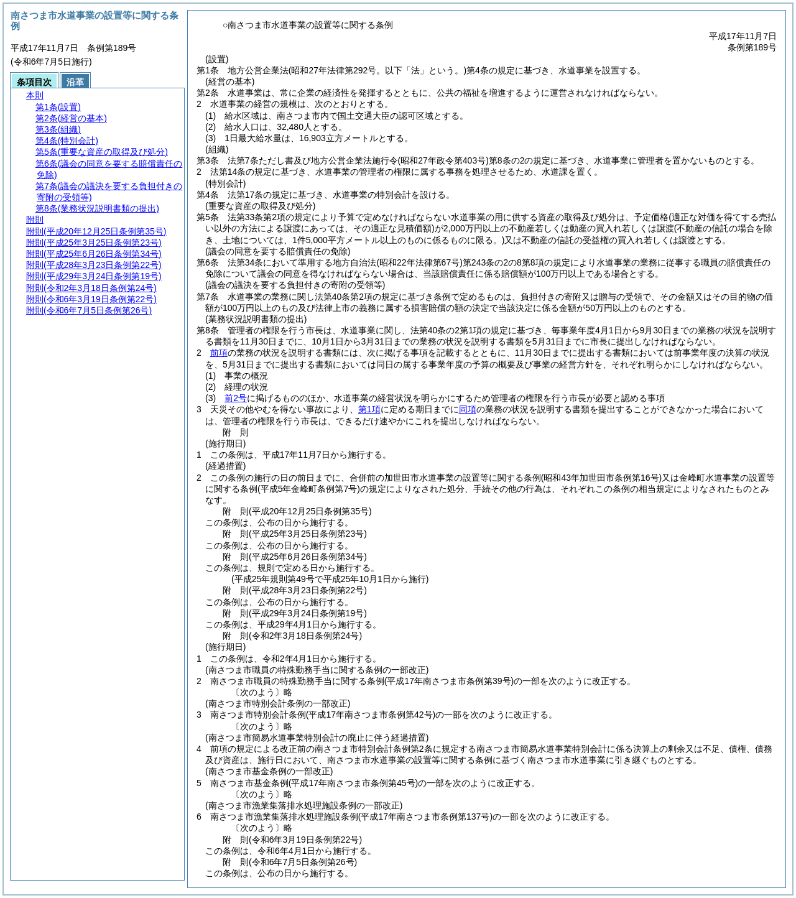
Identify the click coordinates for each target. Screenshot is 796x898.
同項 (467, 409)
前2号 (235, 398)
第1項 (369, 409)
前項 (219, 353)
